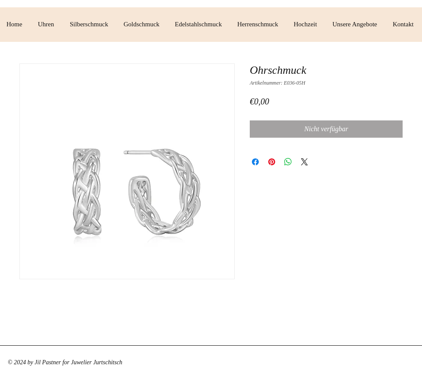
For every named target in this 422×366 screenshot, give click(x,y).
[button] (47, 24)
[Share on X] (304, 162)
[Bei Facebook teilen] (255, 162)
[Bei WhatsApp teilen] (288, 162)
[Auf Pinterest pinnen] (272, 162)
